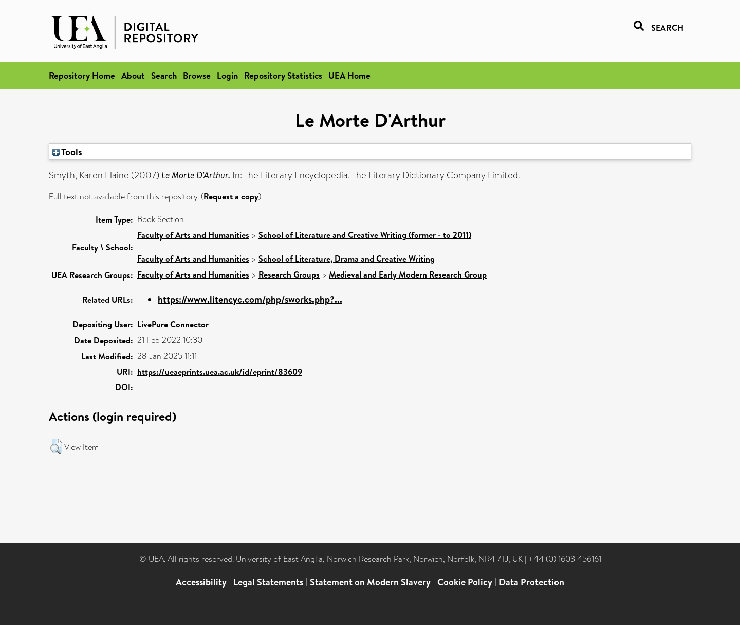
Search (164, 75)
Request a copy (230, 196)
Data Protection (531, 582)
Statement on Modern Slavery (370, 582)
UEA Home (349, 75)
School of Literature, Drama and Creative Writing (346, 258)
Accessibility (201, 582)
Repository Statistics (283, 75)
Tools (67, 151)
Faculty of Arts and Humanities (193, 235)
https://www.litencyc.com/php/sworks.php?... (250, 299)
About (133, 75)
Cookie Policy (464, 582)
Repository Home (82, 75)
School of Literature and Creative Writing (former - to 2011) (364, 235)
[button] (56, 446)
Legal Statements (268, 582)
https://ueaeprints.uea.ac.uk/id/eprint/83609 (219, 371)
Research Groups (289, 274)
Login (227, 75)
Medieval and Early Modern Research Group (408, 274)
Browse (197, 75)
